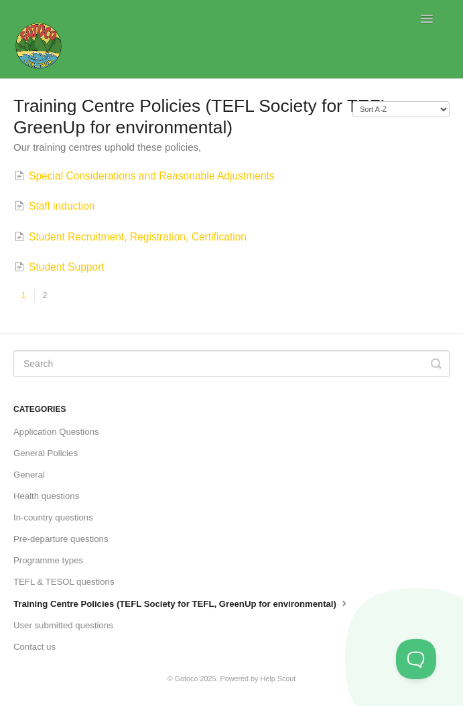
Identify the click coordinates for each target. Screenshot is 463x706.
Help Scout (278, 679)
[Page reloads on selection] (401, 109)
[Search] (231, 363)
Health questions (46, 496)
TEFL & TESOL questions (64, 582)
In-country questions (53, 517)
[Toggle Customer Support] (416, 659)
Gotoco (186, 679)
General (29, 475)
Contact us (34, 647)
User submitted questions (63, 625)
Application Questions (56, 432)
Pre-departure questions (60, 539)
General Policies (45, 453)
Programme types (48, 560)
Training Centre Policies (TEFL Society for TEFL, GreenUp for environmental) (181, 603)
